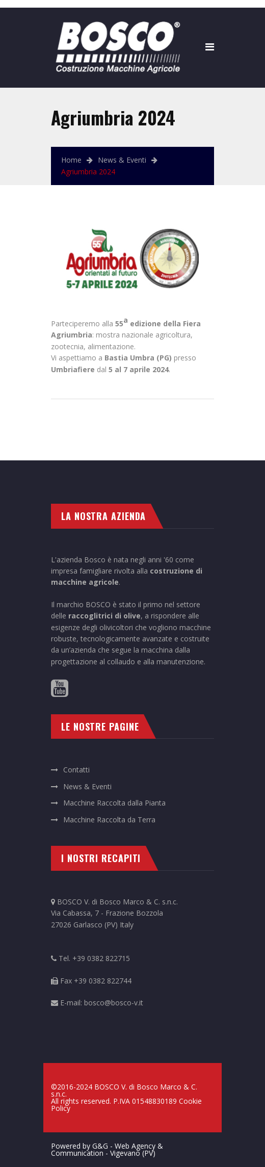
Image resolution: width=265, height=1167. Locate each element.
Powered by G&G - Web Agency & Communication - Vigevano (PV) (107, 1149)
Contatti (76, 769)
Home (71, 160)
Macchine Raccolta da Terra (109, 819)
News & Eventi (122, 160)
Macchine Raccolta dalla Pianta (114, 803)
